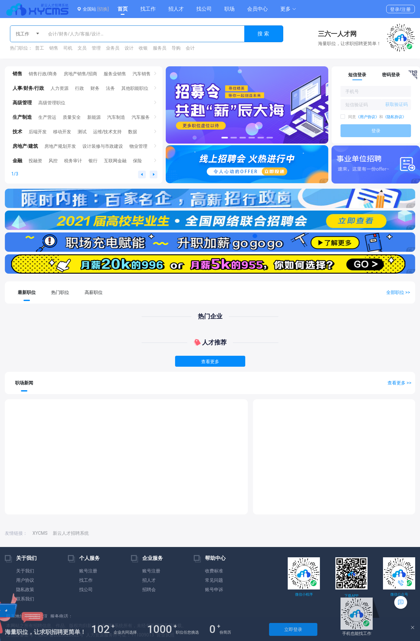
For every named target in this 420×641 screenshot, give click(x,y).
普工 (39, 48)
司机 (67, 48)
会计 (190, 48)
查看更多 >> (399, 382)
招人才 (176, 9)
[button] (288, 9)
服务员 (159, 48)
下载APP (351, 596)
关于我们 (25, 570)
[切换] (102, 9)
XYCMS (40, 533)
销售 (53, 48)
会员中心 (257, 9)
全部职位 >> (398, 292)
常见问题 (214, 580)
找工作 (148, 9)
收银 (143, 48)
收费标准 (214, 570)
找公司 (204, 9)
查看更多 (210, 361)
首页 (122, 9)
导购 (176, 48)
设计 (129, 48)
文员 (82, 48)
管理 (96, 48)
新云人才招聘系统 (71, 533)
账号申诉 (214, 589)
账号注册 (88, 570)
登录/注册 (400, 9)
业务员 (112, 48)
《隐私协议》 (394, 117)
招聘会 (149, 589)
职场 (229, 9)
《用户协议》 (367, 117)
